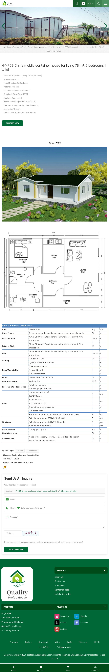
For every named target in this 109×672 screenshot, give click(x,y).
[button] (51, 42)
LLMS (100, 642)
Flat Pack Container (11, 617)
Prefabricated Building (12, 621)
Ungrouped (6, 613)
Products (10, 642)
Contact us (59, 581)
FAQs (70, 642)
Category (16, 47)
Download (42, 642)
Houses (20, 450)
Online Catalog (64, 647)
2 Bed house (32, 450)
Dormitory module (10, 630)
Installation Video (63, 594)
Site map (85, 642)
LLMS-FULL (44, 647)
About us (58, 576)
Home (7, 47)
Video (57, 642)
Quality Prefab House (30, 47)
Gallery (26, 642)
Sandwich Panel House (49, 47)
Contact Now (12, 123)
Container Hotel (62, 589)
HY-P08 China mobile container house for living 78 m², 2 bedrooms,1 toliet (46, 491)
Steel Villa (59, 585)
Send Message (16, 549)
